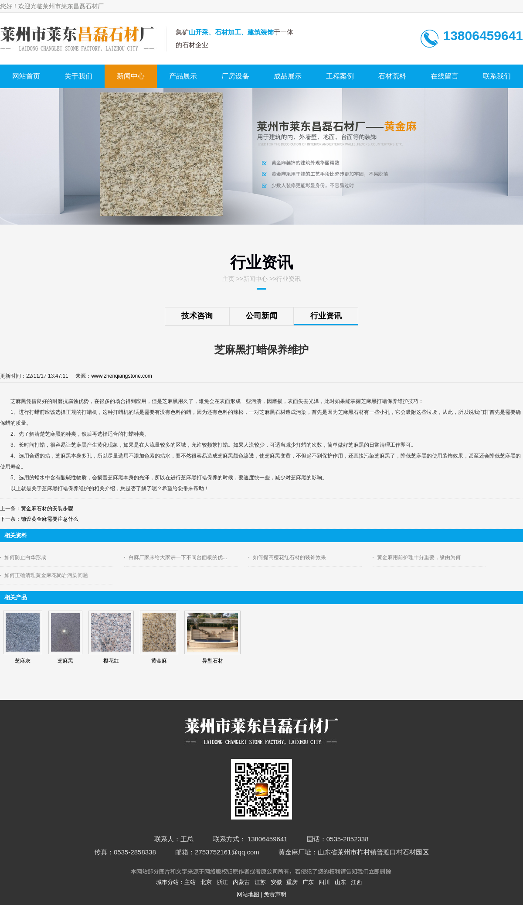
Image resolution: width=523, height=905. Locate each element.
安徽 (276, 882)
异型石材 (212, 661)
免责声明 (275, 894)
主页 (228, 278)
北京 (206, 882)
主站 (190, 882)
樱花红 (111, 661)
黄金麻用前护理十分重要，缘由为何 (419, 557)
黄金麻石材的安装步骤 (47, 508)
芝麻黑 (65, 661)
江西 (356, 882)
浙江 (222, 882)
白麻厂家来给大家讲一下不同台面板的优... (178, 557)
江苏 (260, 882)
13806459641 (483, 35)
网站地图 (248, 894)
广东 (308, 882)
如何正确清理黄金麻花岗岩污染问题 (46, 575)
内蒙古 (241, 882)
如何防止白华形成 (25, 557)
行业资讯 (288, 278)
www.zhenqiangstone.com (121, 376)
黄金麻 (159, 661)
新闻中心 (255, 278)
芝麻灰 (23, 661)
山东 (340, 882)
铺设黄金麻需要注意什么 (49, 519)
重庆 (292, 882)
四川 (324, 882)
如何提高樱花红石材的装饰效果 (289, 557)
